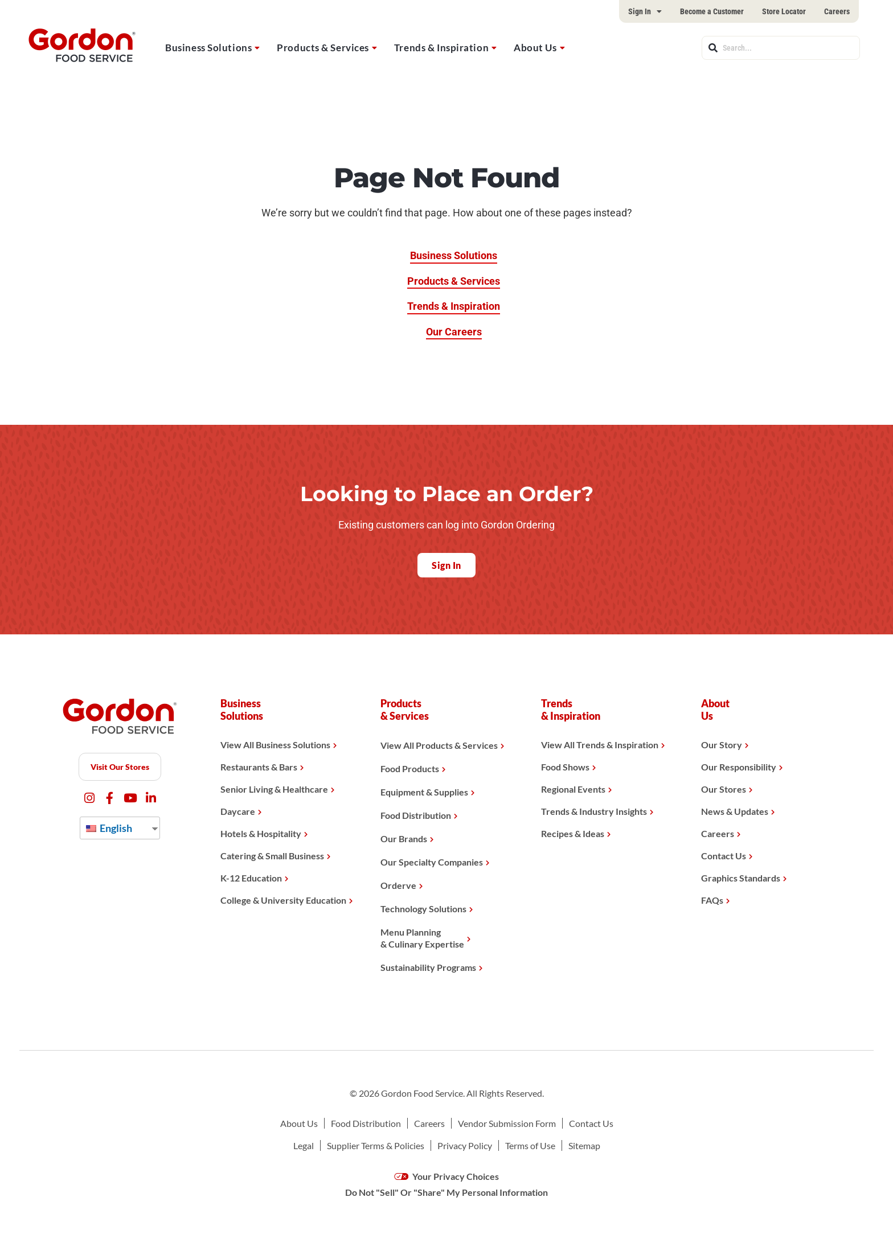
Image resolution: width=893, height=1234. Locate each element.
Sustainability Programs (428, 967)
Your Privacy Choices (446, 1176)
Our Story (721, 744)
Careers (837, 11)
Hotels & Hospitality (260, 833)
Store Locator (784, 11)
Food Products (409, 768)
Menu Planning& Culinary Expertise (422, 937)
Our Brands (403, 838)
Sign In (645, 11)
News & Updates (734, 811)
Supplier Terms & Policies (375, 1145)
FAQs (712, 900)
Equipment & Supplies (424, 791)
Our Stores (723, 789)
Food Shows (565, 766)
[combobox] (781, 48)
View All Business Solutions (275, 744)
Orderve (398, 885)
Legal (303, 1145)
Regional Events (573, 789)
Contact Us (723, 855)
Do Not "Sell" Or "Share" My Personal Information (446, 1192)
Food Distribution (415, 815)
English (109, 828)
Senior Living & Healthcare (274, 789)
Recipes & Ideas (572, 833)
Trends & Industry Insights (594, 811)
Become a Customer (712, 11)
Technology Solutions (423, 908)
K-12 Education (251, 877)
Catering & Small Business (272, 855)
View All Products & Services (439, 745)
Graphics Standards (740, 877)
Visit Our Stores (120, 767)
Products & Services (323, 48)
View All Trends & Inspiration (599, 744)
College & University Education (283, 900)
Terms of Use (530, 1145)
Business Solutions (208, 48)
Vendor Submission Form (507, 1123)
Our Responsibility (738, 766)
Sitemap (584, 1145)
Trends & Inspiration (441, 48)
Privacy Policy (464, 1145)
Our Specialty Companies (431, 861)
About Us (535, 48)
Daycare (237, 811)
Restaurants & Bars (258, 766)
